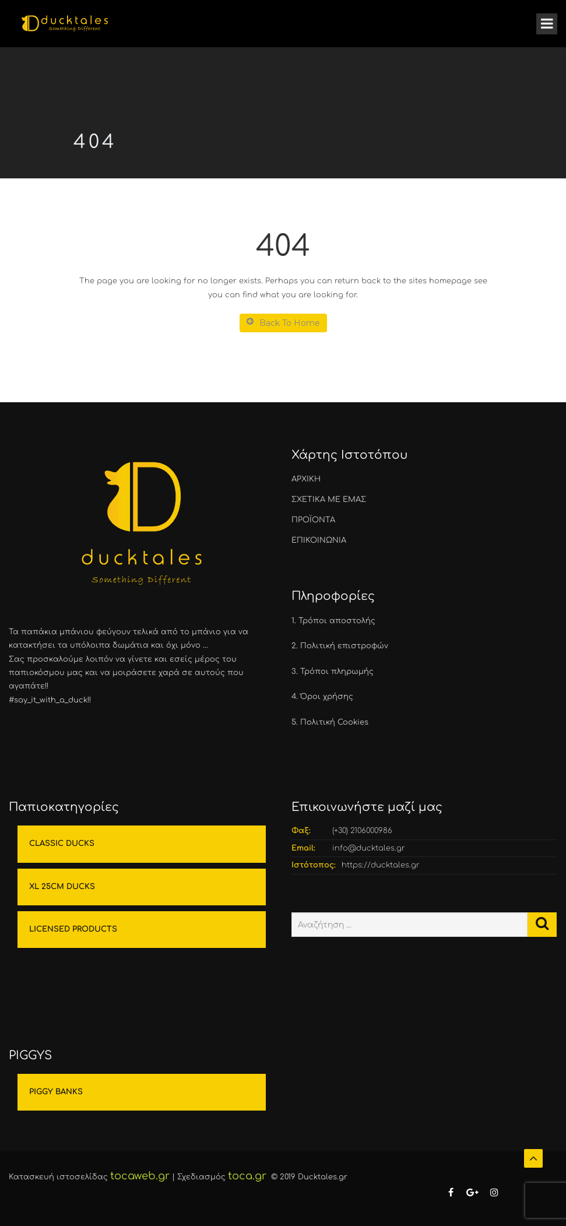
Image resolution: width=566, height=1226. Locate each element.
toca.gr (247, 1176)
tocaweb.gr (140, 1176)
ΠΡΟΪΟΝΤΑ (313, 520)
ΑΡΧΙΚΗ (306, 479)
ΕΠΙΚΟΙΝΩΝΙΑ (318, 540)
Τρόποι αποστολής (336, 621)
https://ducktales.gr (381, 865)
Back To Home (283, 322)
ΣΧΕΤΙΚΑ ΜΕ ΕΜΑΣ (328, 500)
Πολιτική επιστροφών (344, 646)
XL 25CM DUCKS (62, 887)
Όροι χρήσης (326, 697)
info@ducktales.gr (368, 848)
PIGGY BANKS (56, 1092)
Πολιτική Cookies (334, 722)
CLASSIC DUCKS (61, 843)
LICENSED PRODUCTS (73, 929)
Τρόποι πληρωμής (337, 672)
